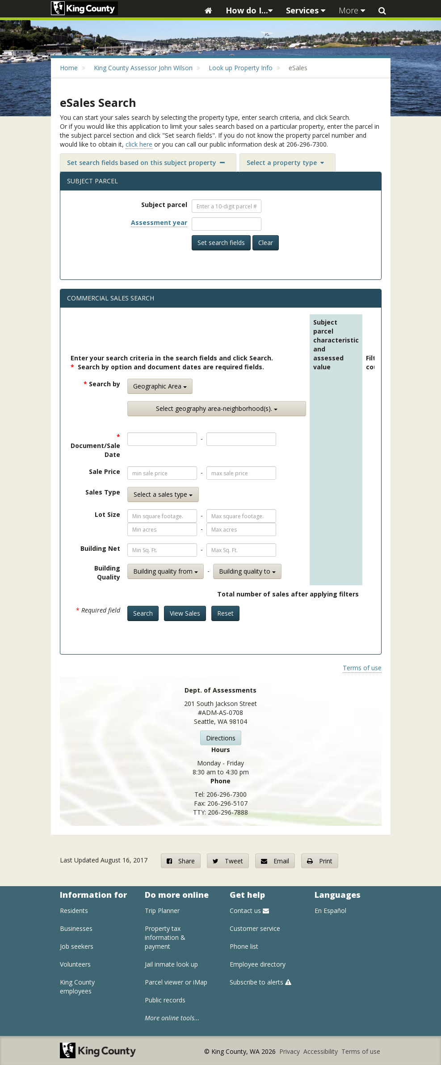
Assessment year (159, 222)
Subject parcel (164, 204)
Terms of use (362, 668)
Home (69, 67)
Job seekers (76, 946)
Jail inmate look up (171, 964)
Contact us (249, 910)
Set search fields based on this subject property (146, 162)
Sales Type (102, 492)
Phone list (244, 946)
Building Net (100, 548)
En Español (330, 910)
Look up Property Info (241, 67)
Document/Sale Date (95, 445)
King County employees (77, 986)
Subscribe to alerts (260, 982)
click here (139, 144)
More (352, 10)
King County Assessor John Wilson (143, 67)
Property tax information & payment (165, 937)
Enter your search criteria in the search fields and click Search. (172, 358)
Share (181, 861)
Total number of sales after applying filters (288, 594)
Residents (74, 910)
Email (275, 861)
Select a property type (285, 162)
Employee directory (258, 964)
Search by (102, 384)
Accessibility (321, 1051)
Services (305, 10)
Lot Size (107, 514)
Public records (165, 1000)
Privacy (290, 1051)
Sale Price (104, 471)
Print (319, 861)
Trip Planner (162, 910)
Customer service (255, 928)
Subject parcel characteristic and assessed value (336, 344)
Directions (220, 738)
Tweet (228, 861)
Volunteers (75, 964)
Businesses (76, 928)
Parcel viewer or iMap (176, 982)
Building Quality (107, 572)
